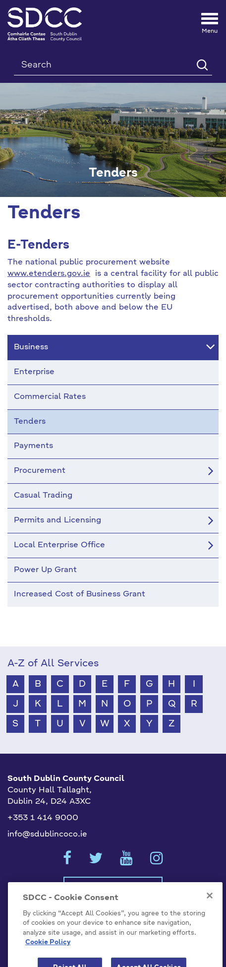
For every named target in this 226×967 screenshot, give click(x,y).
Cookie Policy (47, 956)
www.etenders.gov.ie (48, 274)
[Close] (210, 909)
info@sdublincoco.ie (47, 834)
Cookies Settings (113, 887)
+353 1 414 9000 (42, 818)
